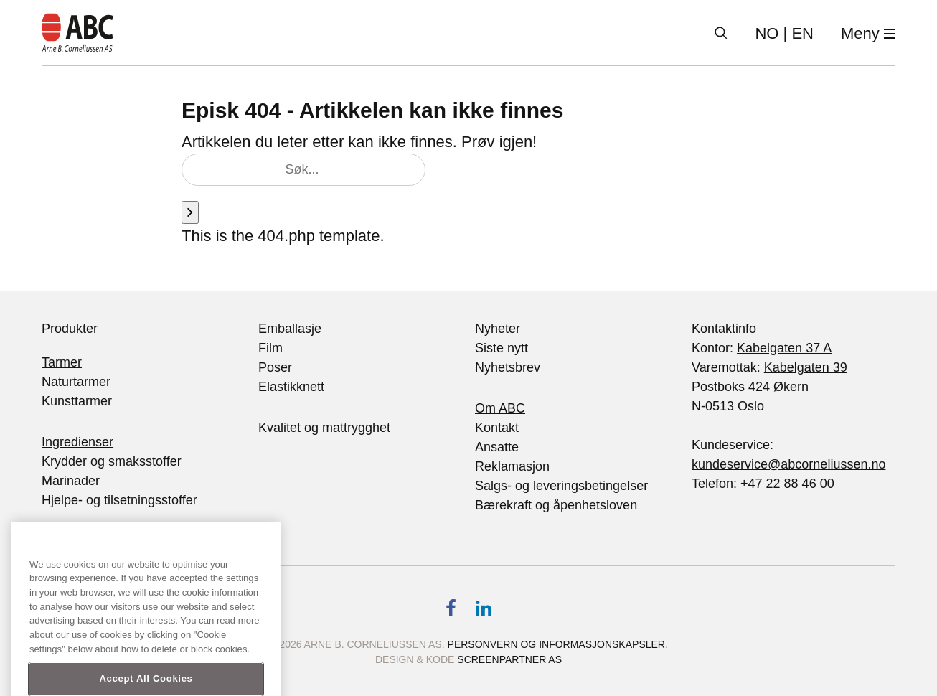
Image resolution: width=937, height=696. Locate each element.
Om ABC (500, 408)
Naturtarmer (76, 382)
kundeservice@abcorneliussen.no (788, 464)
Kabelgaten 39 (805, 367)
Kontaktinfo (724, 328)
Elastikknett (291, 387)
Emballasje (289, 328)
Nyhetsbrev (507, 367)
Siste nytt (501, 348)
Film (270, 348)
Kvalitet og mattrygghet (324, 427)
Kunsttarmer (77, 401)
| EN (784, 33)
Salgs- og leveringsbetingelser (561, 486)
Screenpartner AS (509, 659)
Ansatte (497, 447)
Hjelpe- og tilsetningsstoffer (119, 500)
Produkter (70, 328)
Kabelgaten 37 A (784, 348)
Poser (275, 367)
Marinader (71, 481)
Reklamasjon (512, 466)
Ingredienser (77, 442)
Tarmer (62, 362)
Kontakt (497, 427)
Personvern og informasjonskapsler (556, 644)
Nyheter (497, 328)
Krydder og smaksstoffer (112, 461)
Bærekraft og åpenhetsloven (556, 505)
